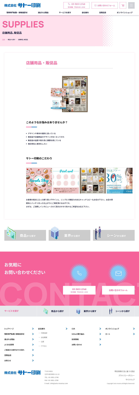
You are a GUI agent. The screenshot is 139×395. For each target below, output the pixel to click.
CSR (73, 328)
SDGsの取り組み (78, 334)
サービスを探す (11, 311)
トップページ (9, 328)
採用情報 (75, 339)
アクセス (44, 346)
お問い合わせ (77, 344)
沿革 (42, 342)
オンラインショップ (112, 328)
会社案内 (41, 328)
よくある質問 (9, 344)
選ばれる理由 (9, 339)
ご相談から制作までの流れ (14, 350)
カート (107, 334)
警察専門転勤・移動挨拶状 (14, 334)
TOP (3, 39)
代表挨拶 (44, 333)
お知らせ (7, 360)
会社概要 (44, 337)
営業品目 (7, 355)
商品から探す (11, 39)
